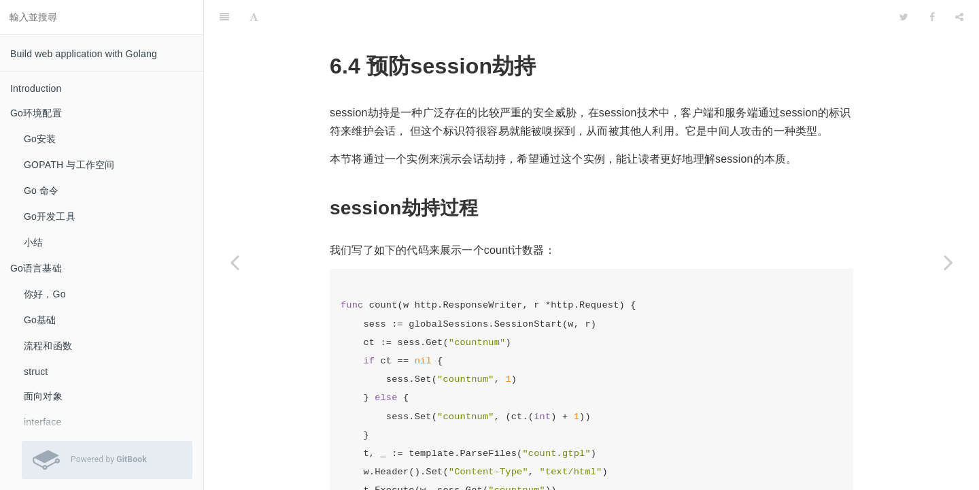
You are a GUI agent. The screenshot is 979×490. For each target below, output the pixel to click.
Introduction (36, 88)
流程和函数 (48, 345)
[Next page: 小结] (948, 262)
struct (36, 371)
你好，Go (45, 294)
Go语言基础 (36, 268)
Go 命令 (41, 190)
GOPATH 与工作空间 (69, 164)
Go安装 (40, 138)
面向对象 (43, 396)
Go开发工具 (49, 216)
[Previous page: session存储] (234, 262)
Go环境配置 (36, 113)
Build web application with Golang (83, 53)
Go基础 (40, 319)
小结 (33, 242)
